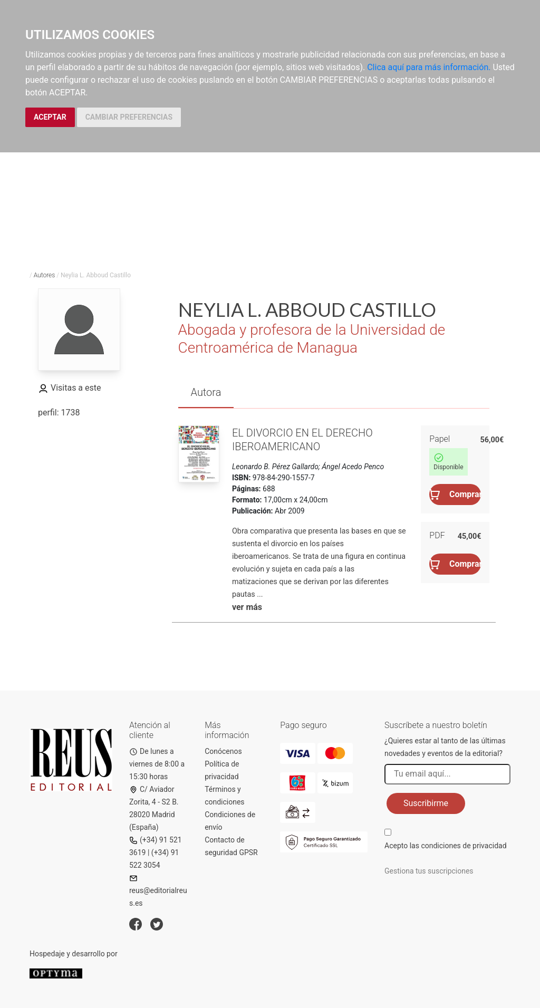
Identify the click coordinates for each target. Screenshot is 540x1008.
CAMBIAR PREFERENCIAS (128, 117)
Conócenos (223, 751)
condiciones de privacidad (463, 845)
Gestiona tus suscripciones (429, 871)
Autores (44, 275)
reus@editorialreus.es (158, 890)
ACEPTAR (50, 117)
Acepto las (445, 845)
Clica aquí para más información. (428, 67)
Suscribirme (425, 803)
